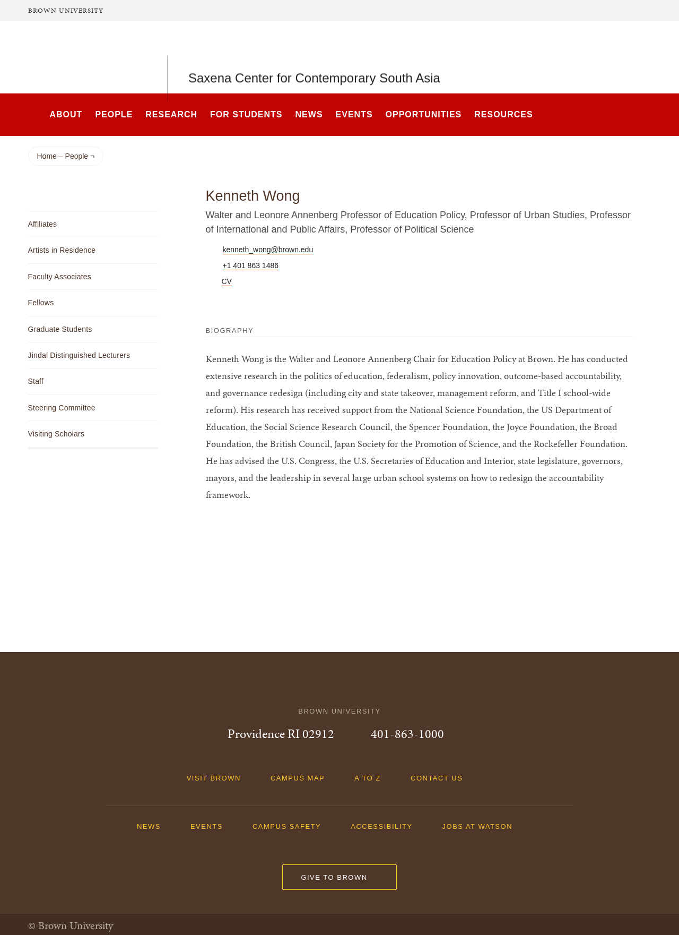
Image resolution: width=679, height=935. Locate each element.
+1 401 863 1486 (251, 265)
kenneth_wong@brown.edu (268, 249)
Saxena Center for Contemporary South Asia (314, 57)
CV (227, 281)
